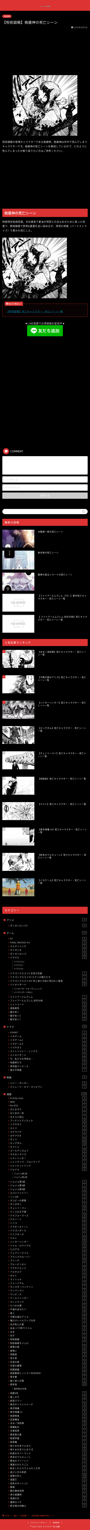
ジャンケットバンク (48, 1165)
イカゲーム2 (48, 1039)
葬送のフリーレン (48, 1460)
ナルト (48, 1237)
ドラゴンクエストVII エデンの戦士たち (48, 976)
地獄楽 (48, 1354)
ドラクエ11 (19, 961)
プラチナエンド (48, 1267)
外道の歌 (48, 1361)
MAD (48, 1101)
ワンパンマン (48, 1290)
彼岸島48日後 (20, 1388)
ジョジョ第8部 (48, 1189)
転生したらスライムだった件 (48, 1468)
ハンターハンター (48, 1241)
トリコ (48, 1222)
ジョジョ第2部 (20, 1177)
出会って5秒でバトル (48, 1327)
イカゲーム (48, 1036)
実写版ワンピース (48, 1066)
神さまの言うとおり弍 (48, 1449)
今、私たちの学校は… (48, 1058)
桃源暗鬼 (48, 1415)
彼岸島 (48, 1384)
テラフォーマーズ (48, 1215)
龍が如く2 (48, 1015)
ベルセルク (48, 1271)
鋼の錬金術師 (48, 1490)
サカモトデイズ (48, 1154)
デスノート (48, 1219)
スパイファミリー (48, 1192)
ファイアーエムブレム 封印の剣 (48, 1000)
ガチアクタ (48, 1135)
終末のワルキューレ (48, 1456)
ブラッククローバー (48, 1256)
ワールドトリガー (48, 1297)
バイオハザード (48, 984)
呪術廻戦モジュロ (48, 1343)
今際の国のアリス (48, 1316)
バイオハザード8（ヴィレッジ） (28, 988)
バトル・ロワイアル (48, 1245)
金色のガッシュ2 (48, 1483)
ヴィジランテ (48, 1301)
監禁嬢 (48, 1441)
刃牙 (48, 1331)
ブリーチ (48, 1260)
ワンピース (48, 1294)
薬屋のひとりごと (48, 1464)
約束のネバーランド (48, 1453)
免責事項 (56, 1522)
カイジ (48, 1128)
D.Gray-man (48, 1098)
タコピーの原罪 (48, 1200)
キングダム (48, 1142)
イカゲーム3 (48, 1043)
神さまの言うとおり (48, 1445)
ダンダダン (48, 1204)
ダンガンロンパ (48, 953)
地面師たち (48, 1062)
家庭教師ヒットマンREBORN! (48, 1373)
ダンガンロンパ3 (48, 925)
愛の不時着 (48, 1069)
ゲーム (47, 933)
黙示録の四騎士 (48, 1505)
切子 (48, 1335)
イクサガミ (48, 1047)
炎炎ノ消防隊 (48, 1423)
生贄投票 (48, 1430)
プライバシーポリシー (39, 1522)
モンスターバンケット (48, 1286)
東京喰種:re (48, 1411)
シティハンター (48, 1158)
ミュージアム (48, 1283)
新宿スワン (48, 1400)
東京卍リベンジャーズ (48, 1404)
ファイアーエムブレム (48, 996)
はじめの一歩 (48, 1112)
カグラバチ (48, 1131)
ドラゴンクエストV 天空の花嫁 (48, 973)
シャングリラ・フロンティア (48, 1161)
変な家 (48, 1357)
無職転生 (48, 1426)
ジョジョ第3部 (48, 1181)
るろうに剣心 (48, 1116)
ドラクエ (48, 957)
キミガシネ (48, 949)
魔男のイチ (48, 1502)
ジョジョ (48, 1169)
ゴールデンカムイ (48, 1150)
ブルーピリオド (48, 1264)
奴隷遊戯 (48, 1369)
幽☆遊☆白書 (48, 1380)
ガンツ (48, 1139)
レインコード (48, 1004)
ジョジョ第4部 (48, 1185)
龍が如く (48, 1011)
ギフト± (48, 1146)
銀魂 (48, 1486)
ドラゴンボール (48, 1230)
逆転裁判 (48, 1008)
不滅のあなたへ (48, 1309)
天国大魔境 (48, 1365)
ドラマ (47, 1026)
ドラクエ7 (18, 965)
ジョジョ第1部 (20, 1173)
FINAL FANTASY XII (48, 942)
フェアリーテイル (48, 1252)
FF (48, 938)
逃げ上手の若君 (48, 1472)
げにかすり (48, 1109)
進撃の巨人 (48, 1475)
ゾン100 (48, 1196)
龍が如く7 (48, 1019)
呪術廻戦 (7, 16)
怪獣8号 (48, 1393)
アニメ (47, 920)
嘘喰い (48, 1350)
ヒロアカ (48, 1249)
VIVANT (48, 1032)
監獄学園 (48, 1438)
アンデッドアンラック (48, 1120)
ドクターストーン (48, 1226)
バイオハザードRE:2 (23, 992)
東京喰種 (48, 1408)
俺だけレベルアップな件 (48, 1320)
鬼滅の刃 (48, 1498)
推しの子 (48, 1396)
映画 (47, 1077)
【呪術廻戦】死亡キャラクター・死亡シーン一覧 (34, 311)
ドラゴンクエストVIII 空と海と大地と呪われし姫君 (48, 980)
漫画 (47, 1094)
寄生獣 (48, 1376)
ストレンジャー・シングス (48, 1051)
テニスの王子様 (48, 1211)
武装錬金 (48, 1419)
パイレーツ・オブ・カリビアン (48, 1086)
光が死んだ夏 (48, 1324)
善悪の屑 (48, 1346)
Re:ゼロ (48, 1105)
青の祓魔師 (48, 1494)
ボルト (48, 1275)
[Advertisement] (45, 52)
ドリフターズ (48, 1234)
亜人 (48, 1313)
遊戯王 (48, 1479)
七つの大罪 (48, 1305)
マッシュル (48, 1279)
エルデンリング (48, 946)
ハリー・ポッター (48, 1082)
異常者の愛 (48, 1434)
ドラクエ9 (18, 968)
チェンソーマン (48, 1207)
